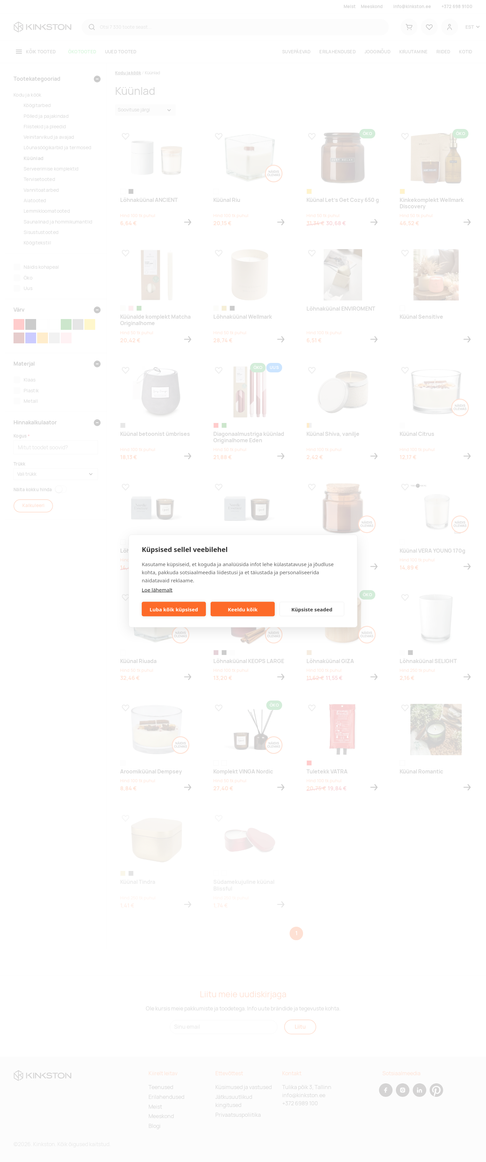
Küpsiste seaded (311, 609)
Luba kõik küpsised (174, 609)
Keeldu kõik (243, 609)
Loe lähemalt (157, 589)
